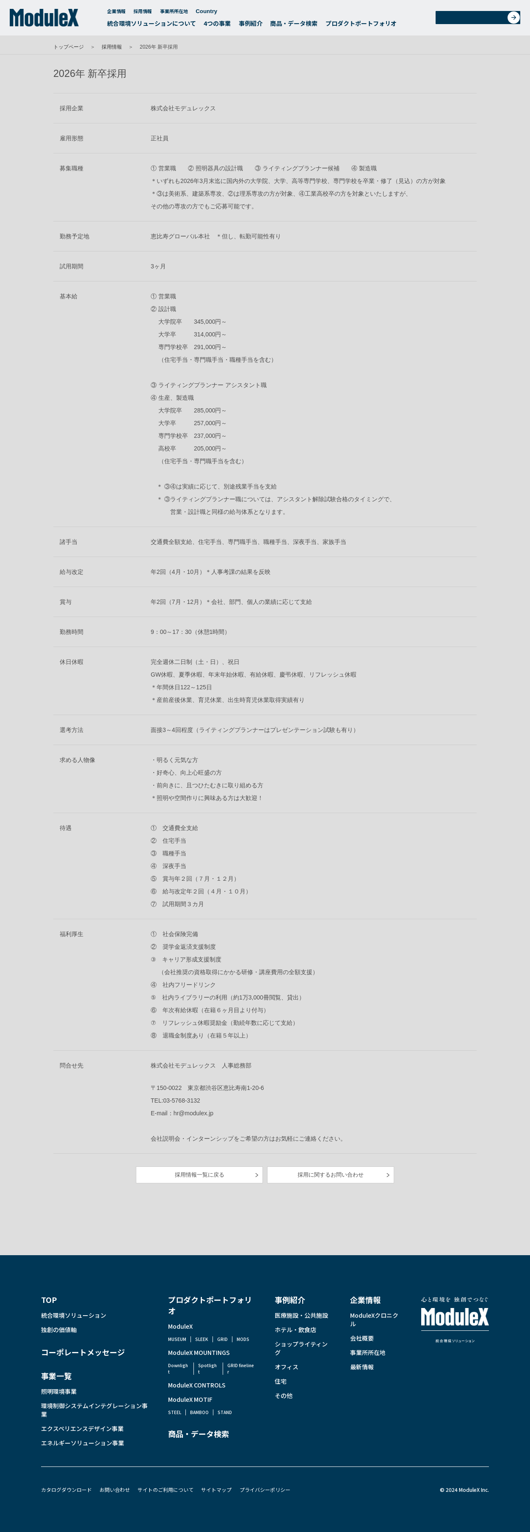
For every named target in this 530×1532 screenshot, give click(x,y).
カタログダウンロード (66, 1489)
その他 (284, 1395)
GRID (222, 1339)
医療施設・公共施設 (301, 1315)
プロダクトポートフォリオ (361, 25)
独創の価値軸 (59, 1329)
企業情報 (116, 13)
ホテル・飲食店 (295, 1329)
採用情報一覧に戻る (199, 1175)
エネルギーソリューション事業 (82, 1443)
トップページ (68, 47)
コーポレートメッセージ (83, 1351)
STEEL (174, 1412)
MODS (243, 1339)
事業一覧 (56, 1375)
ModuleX (180, 1326)
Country (211, 13)
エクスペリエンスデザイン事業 (82, 1428)
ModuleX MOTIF (190, 1399)
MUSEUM (177, 1339)
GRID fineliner (240, 1368)
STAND (225, 1412)
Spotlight (207, 1368)
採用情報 (142, 13)
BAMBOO (199, 1412)
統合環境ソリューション (73, 1315)
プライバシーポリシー (265, 1489)
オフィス (286, 1367)
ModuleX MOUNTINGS (199, 1352)
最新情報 (362, 1367)
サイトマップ (216, 1489)
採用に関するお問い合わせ (331, 1175)
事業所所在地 (174, 13)
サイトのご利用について (165, 1489)
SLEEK (201, 1339)
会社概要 (362, 1338)
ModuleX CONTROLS (197, 1385)
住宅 (281, 1381)
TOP (49, 1299)
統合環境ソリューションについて (151, 25)
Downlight (178, 1368)
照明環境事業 (59, 1391)
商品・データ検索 (293, 25)
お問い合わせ (480, 20)
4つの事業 (217, 25)
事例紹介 (250, 25)
